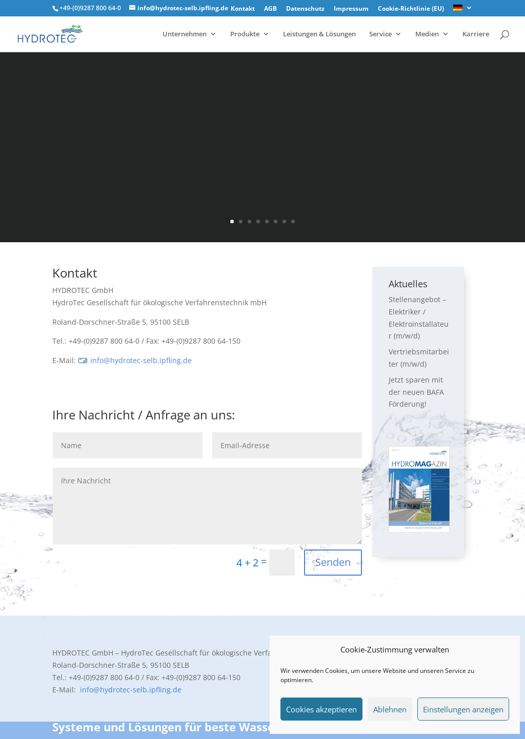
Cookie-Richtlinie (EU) (411, 9)
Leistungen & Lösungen (319, 34)
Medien (427, 34)
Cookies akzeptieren (321, 709)
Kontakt (243, 9)
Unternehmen (185, 34)
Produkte (244, 34)
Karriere (475, 34)
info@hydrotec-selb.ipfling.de (135, 360)
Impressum (351, 9)
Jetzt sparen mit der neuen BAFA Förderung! (416, 392)
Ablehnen (390, 709)
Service (380, 34)
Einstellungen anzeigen (463, 709)
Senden (333, 562)
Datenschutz (305, 9)
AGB (270, 9)
